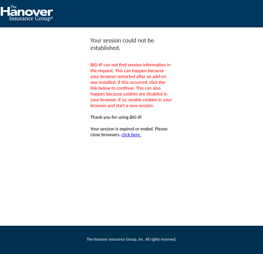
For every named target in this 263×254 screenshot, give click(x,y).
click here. (131, 135)
